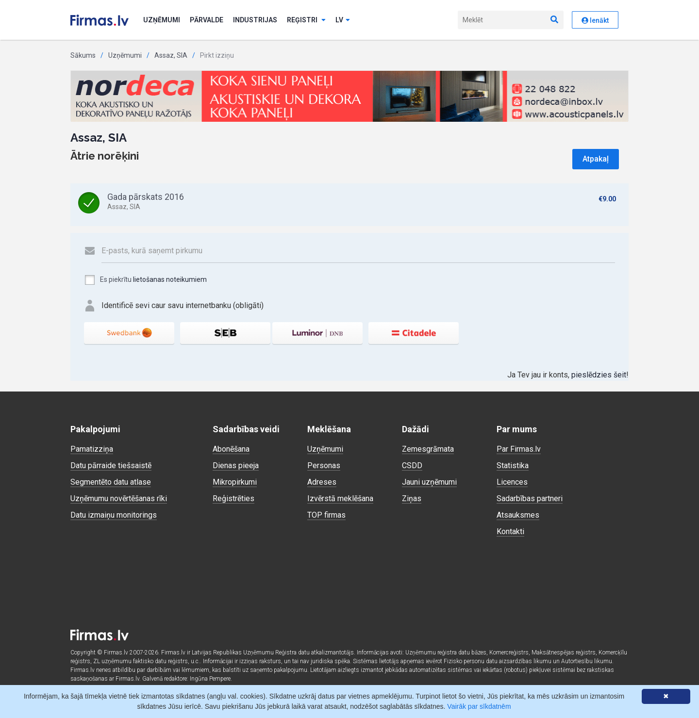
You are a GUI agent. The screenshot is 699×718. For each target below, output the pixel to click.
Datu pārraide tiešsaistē (110, 465)
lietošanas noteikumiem (170, 279)
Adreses (321, 482)
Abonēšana (231, 449)
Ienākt (595, 20)
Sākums (83, 55)
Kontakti (510, 531)
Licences (512, 482)
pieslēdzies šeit (598, 374)
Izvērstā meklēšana (340, 498)
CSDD (412, 465)
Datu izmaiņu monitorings (113, 515)
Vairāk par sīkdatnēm (479, 706)
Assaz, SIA (170, 55)
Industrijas (255, 20)
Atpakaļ (595, 158)
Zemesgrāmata (428, 449)
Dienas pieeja (236, 465)
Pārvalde (206, 20)
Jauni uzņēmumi (429, 482)
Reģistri (306, 20)
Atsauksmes (518, 515)
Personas (323, 465)
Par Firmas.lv (519, 449)
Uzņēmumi (161, 20)
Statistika (513, 465)
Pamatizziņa (91, 449)
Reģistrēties (233, 498)
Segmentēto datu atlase (110, 482)
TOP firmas (326, 515)
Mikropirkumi (235, 482)
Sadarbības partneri (530, 498)
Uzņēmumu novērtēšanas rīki (118, 498)
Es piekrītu (145, 280)
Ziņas (411, 498)
